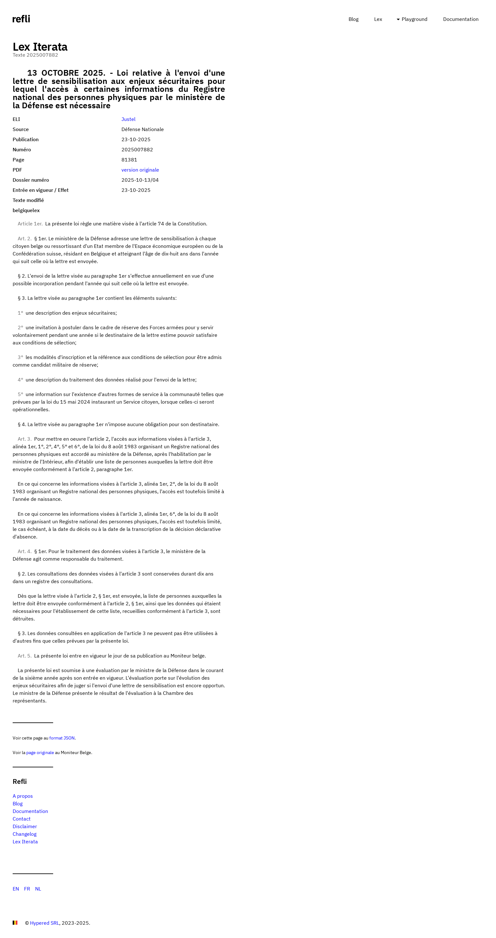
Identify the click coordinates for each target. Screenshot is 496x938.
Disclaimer (25, 826)
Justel (128, 119)
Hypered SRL (44, 923)
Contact (22, 818)
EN (16, 888)
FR (27, 888)
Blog (353, 19)
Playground (414, 19)
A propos (23, 796)
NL (38, 888)
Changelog (24, 834)
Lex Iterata (25, 841)
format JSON (62, 738)
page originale (40, 752)
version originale (140, 170)
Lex (378, 19)
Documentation (461, 19)
